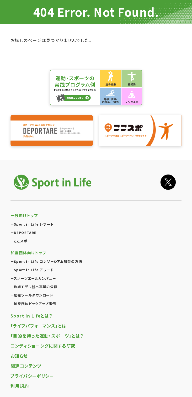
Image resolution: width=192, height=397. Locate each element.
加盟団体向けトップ (28, 249)
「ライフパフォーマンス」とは (38, 321)
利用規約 (20, 382)
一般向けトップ (24, 211)
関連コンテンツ (26, 362)
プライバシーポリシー (32, 372)
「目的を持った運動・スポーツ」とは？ (47, 331)
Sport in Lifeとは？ (32, 311)
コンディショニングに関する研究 (43, 342)
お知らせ (19, 352)
